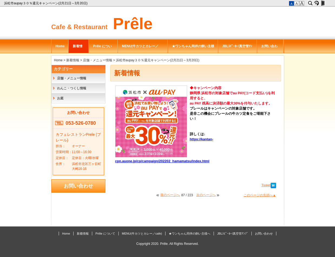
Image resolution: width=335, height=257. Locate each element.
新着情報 (77, 48)
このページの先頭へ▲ (260, 195)
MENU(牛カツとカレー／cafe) (140, 48)
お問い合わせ (269, 48)
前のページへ (170, 195)
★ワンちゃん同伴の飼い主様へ (193, 48)
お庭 (60, 98)
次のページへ (206, 195)
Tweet (266, 185)
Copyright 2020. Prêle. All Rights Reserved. (167, 244)
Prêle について (102, 48)
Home (60, 46)
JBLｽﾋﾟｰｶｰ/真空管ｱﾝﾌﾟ (237, 48)
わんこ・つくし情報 (71, 88)
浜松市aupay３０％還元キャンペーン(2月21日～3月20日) (46, 3)
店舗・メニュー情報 (97, 60)
